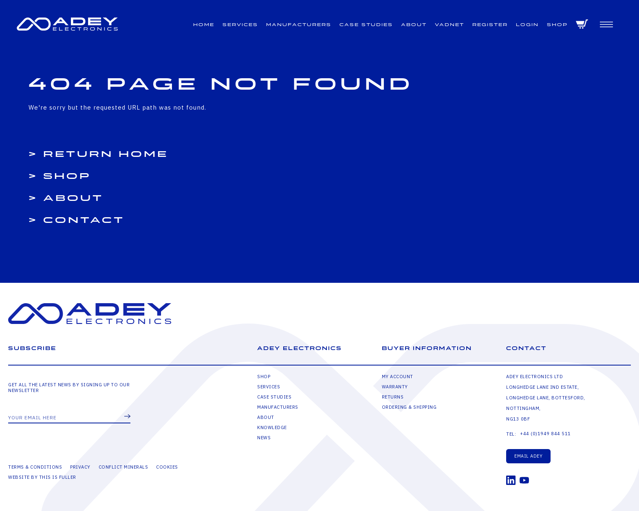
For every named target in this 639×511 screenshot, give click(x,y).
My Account (397, 376)
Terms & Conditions (35, 467)
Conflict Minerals (123, 467)
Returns (393, 397)
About (414, 24)
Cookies (167, 467)
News (264, 438)
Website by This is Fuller (42, 477)
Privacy (80, 467)
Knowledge (272, 427)
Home (203, 24)
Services (240, 24)
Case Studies (366, 24)
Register (490, 24)
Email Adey (528, 456)
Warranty (395, 387)
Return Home (105, 154)
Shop (557, 24)
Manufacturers (298, 24)
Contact (84, 220)
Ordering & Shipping (409, 407)
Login (527, 24)
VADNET (449, 24)
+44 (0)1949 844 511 (545, 433)
